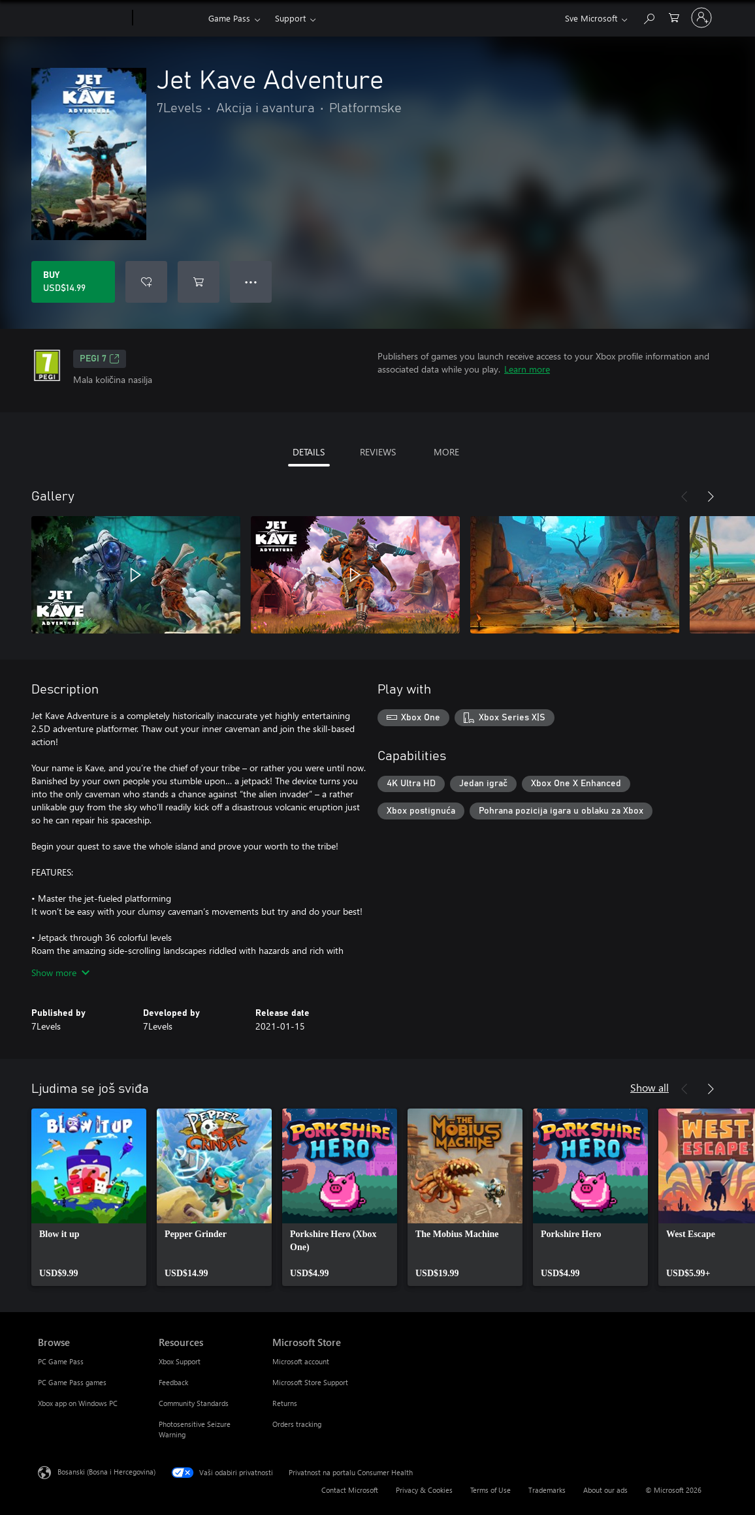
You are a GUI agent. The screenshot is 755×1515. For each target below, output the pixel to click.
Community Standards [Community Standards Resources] (194, 1403)
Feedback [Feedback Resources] (173, 1382)
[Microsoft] (82, 18)
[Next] (711, 496)
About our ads (605, 1490)
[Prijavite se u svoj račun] (701, 17)
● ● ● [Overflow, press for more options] (251, 281)
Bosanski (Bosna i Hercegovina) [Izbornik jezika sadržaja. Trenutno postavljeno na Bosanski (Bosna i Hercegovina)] (106, 1471)
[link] (88, 1197)
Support (290, 17)
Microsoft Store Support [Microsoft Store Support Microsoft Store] (310, 1382)
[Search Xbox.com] (648, 16)
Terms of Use (490, 1490)
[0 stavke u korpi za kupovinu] (674, 16)
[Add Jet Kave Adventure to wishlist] (146, 282)
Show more (60, 972)
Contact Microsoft (349, 1490)
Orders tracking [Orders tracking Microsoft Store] (296, 1424)
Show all (649, 1087)
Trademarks (547, 1490)
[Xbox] (169, 18)
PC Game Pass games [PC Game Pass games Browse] (72, 1382)
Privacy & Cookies (424, 1490)
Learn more (527, 369)
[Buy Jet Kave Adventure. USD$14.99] (73, 282)
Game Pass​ (229, 17)
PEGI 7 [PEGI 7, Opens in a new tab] (100, 359)
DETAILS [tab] (309, 452)
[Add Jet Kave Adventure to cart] (198, 282)
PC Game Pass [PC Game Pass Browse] (61, 1361)
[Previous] (684, 496)
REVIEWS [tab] (378, 452)
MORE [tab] (446, 452)
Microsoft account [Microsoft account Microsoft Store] (300, 1361)
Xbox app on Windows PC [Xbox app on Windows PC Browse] (78, 1403)
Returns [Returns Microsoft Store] (284, 1403)
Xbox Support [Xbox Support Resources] (180, 1361)
